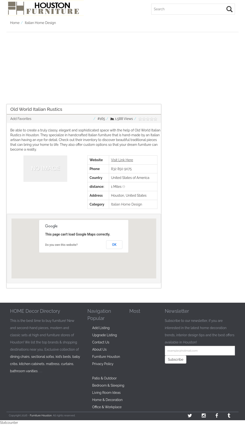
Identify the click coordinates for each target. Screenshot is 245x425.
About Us (99, 349)
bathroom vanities (24, 371)
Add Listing (101, 328)
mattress (52, 364)
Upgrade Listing (104, 335)
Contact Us (100, 342)
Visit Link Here (122, 160)
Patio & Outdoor (104, 378)
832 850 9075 (121, 169)
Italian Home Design (40, 23)
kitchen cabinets (32, 364)
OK (114, 245)
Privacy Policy (102, 364)
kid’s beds (63, 357)
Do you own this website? (61, 245)
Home (15, 23)
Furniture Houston (106, 357)
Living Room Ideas (106, 393)
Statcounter (9, 423)
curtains (67, 364)
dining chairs (20, 357)
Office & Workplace (107, 407)
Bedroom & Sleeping (108, 385)
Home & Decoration (107, 400)
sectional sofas (42, 357)
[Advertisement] (83, 65)
